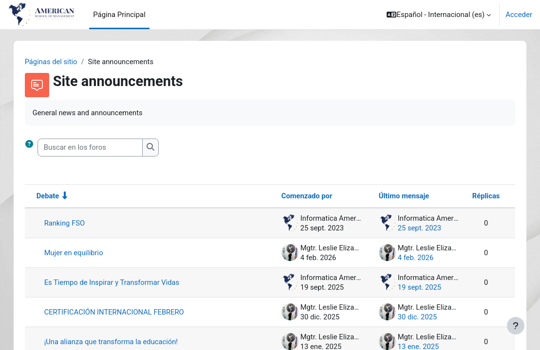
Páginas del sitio (61, 61)
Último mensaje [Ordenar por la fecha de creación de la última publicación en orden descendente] (394, 196)
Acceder (518, 14)
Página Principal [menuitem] (119, 14)
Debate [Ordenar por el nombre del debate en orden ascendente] (57, 196)
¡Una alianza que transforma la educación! (121, 341)
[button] (438, 14)
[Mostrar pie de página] (515, 325)
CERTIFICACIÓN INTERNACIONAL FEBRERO (125, 312)
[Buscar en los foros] (99, 148)
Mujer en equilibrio (84, 252)
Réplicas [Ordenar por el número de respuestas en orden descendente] (476, 196)
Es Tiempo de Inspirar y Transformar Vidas (122, 282)
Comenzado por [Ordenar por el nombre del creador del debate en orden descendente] (297, 196)
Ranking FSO (74, 223)
